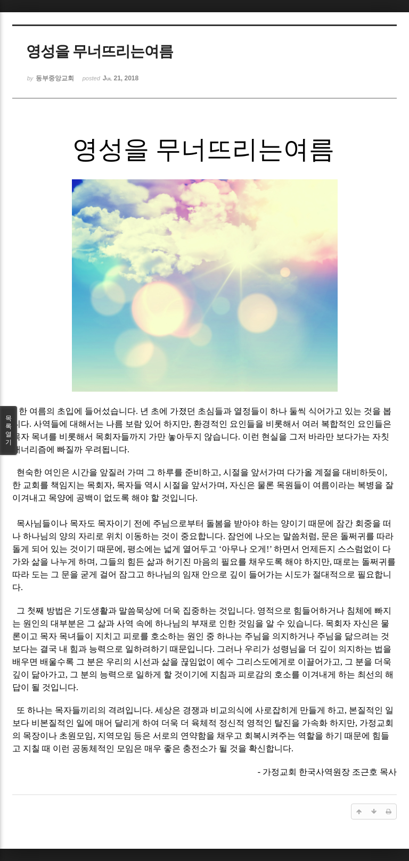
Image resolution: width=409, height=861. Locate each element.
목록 (8, 430)
